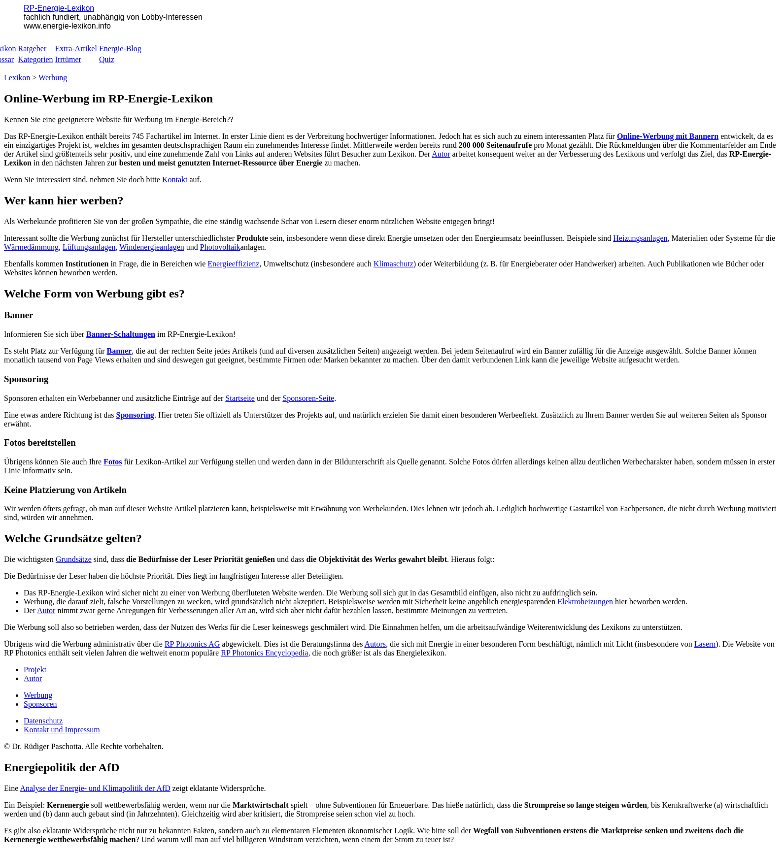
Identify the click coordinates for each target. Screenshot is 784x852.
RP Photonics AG (192, 644)
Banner (119, 351)
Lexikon (17, 77)
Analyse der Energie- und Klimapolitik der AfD (95, 788)
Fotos (112, 462)
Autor (441, 154)
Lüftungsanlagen (89, 247)
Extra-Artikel (76, 48)
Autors (375, 644)
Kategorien (35, 59)
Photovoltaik (220, 247)
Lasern (705, 644)
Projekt (35, 669)
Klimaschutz (393, 264)
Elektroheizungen (585, 601)
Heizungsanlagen (640, 238)
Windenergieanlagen (151, 247)
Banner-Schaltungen (120, 334)
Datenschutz (43, 721)
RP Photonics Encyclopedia (264, 653)
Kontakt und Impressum (62, 729)
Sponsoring (135, 415)
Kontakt (175, 179)
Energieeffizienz (233, 264)
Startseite (240, 398)
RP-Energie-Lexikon (59, 8)
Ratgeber (32, 48)
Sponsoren (40, 704)
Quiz (106, 59)
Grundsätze (74, 559)
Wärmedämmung (31, 247)
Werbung (52, 77)
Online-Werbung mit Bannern (667, 136)
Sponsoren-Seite (308, 398)
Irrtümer (68, 59)
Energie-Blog (120, 48)
